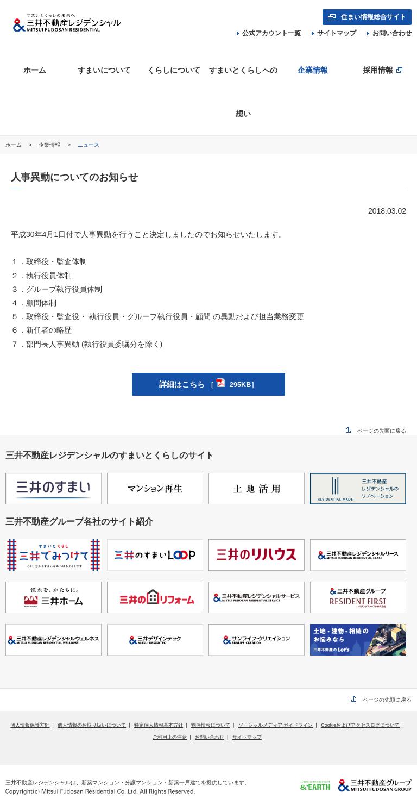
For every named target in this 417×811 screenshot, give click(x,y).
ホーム (14, 145)
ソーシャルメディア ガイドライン (275, 725)
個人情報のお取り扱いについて (92, 725)
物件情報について (210, 725)
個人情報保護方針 (29, 725)
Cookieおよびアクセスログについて (360, 725)
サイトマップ (334, 33)
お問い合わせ (389, 33)
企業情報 (50, 145)
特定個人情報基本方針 (158, 725)
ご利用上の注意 (170, 737)
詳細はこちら (208, 384)
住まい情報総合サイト (373, 17)
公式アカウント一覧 (269, 33)
